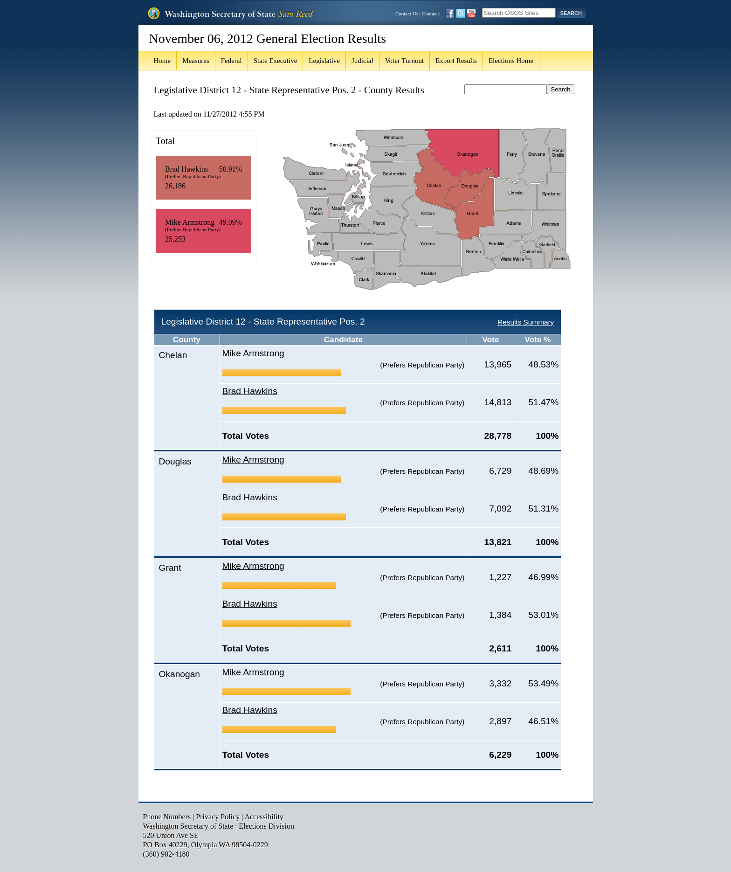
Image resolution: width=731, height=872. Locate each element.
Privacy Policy (218, 817)
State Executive (275, 60)
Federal (231, 60)
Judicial (362, 60)
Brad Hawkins (249, 391)
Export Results (456, 60)
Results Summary (525, 322)
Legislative (324, 60)
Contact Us (406, 13)
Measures (195, 60)
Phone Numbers (167, 817)
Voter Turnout (404, 60)
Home (162, 60)
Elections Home (511, 60)
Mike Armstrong (253, 353)
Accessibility (263, 817)
